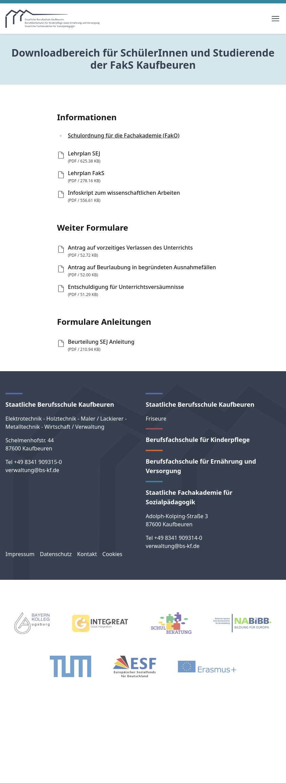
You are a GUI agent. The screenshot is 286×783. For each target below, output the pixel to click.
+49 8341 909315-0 (38, 462)
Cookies (112, 554)
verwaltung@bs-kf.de (32, 470)
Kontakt (87, 554)
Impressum (20, 554)
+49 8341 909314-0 (178, 538)
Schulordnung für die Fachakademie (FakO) (123, 135)
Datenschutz (56, 554)
